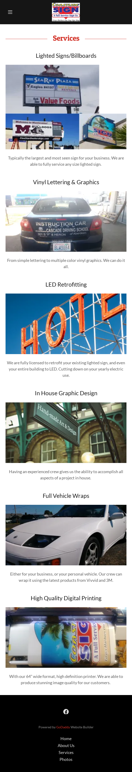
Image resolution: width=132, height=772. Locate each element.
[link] (66, 12)
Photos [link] (66, 759)
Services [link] (66, 752)
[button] (15, 12)
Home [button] (66, 738)
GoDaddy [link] (63, 727)
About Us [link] (66, 745)
